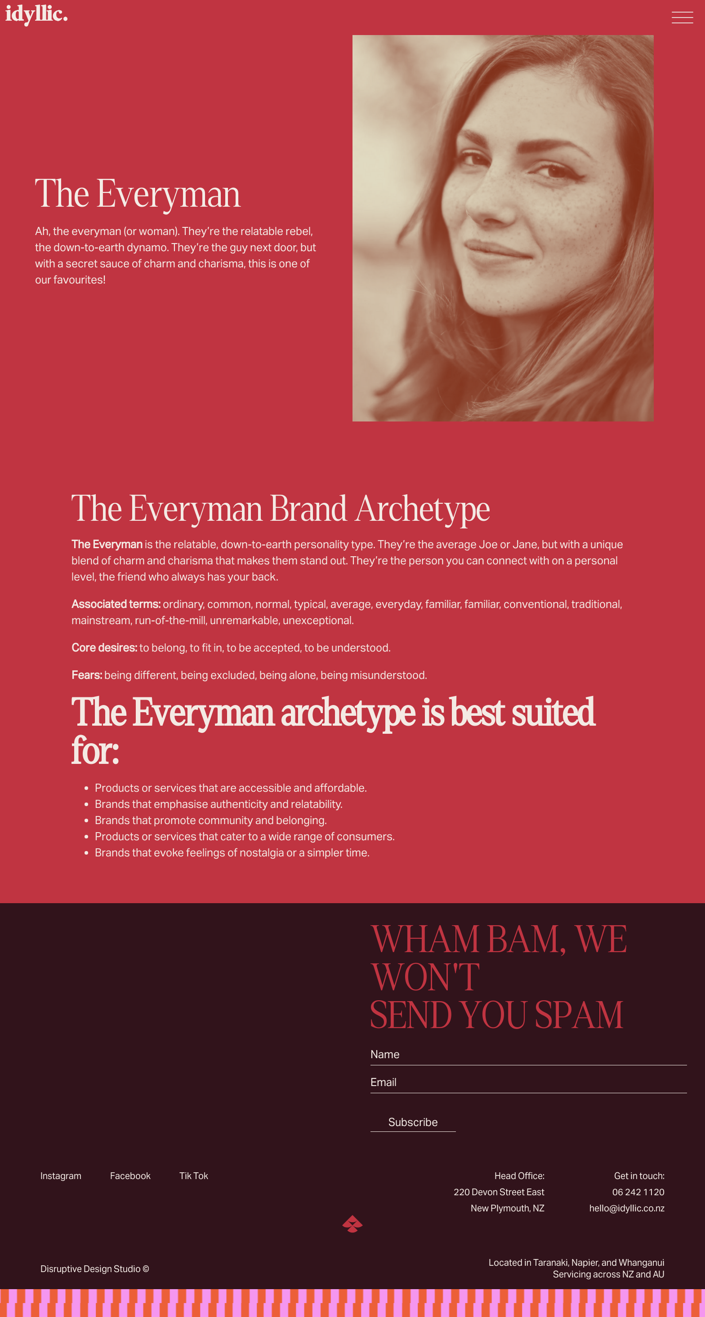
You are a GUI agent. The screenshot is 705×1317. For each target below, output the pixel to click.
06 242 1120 (638, 1192)
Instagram (60, 1176)
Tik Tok (193, 1176)
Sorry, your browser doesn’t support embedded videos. (176, 1026)
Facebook (130, 1176)
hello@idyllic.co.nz (627, 1208)
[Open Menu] (682, 17)
